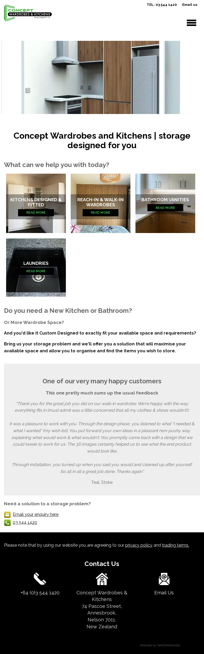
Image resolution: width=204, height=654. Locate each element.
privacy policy (138, 545)
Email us (189, 4)
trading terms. (175, 545)
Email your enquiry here (35, 514)
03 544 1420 (25, 522)
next (196, 77)
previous (7, 77)
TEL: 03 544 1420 (162, 4)
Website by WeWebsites (160, 645)
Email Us (164, 592)
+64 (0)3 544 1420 (40, 592)
